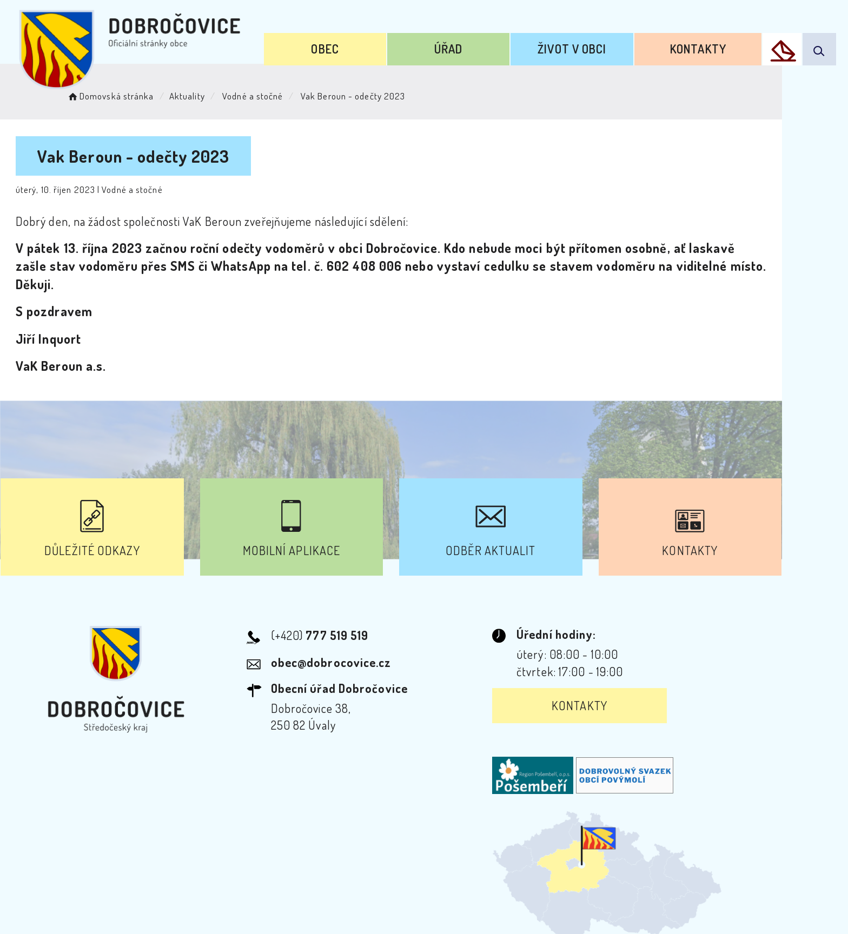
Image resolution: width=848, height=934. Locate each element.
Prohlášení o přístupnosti (307, 835)
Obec (345, 47)
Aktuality (210, 95)
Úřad (463, 47)
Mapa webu (510, 835)
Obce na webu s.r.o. (573, 888)
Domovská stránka (132, 95)
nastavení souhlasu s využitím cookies (645, 906)
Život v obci (581, 47)
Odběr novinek (425, 835)
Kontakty (702, 47)
